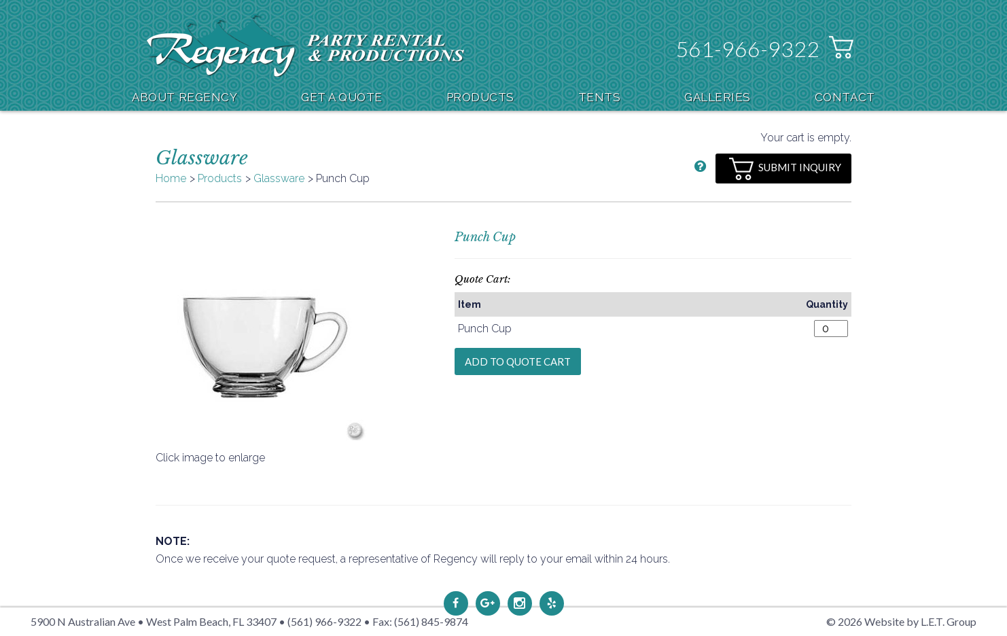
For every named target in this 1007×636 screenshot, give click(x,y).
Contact (845, 97)
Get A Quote (342, 97)
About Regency (184, 97)
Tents (599, 97)
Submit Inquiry (785, 169)
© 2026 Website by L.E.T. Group (901, 621)
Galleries (717, 97)
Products (480, 97)
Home (171, 178)
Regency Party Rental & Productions (305, 45)
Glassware (278, 178)
